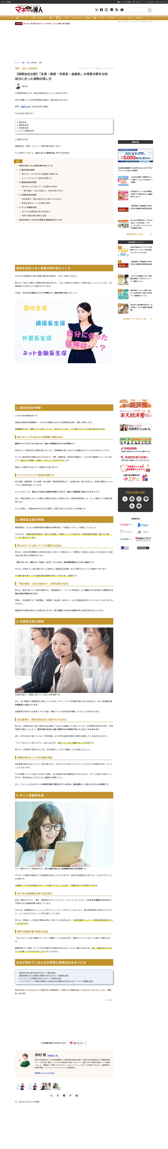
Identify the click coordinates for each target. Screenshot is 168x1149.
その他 (138, 18)
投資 (50, 18)
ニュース (42, 18)
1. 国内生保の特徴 (26, 169)
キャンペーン (77, 18)
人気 (33, 18)
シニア (67, 18)
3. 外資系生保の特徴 (27, 194)
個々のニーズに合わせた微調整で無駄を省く (40, 173)
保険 (87, 18)
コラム (129, 18)
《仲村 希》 (109, 1000)
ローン (102, 18)
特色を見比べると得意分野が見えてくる (36, 165)
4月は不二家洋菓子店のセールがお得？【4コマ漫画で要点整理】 (47, 23)
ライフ (121, 18)
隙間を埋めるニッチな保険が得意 (36, 203)
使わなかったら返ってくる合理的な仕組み (39, 186)
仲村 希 (40, 1054)
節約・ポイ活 (58, 17)
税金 (94, 18)
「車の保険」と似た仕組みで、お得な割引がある (42, 190)
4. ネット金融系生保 (27, 207)
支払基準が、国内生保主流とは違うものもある (41, 199)
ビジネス (112, 18)
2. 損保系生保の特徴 (27, 182)
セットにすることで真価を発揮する (37, 178)
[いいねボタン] (77, 1043)
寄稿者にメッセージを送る (45, 1073)
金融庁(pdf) (25, 106)
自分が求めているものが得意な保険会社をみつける (40, 219)
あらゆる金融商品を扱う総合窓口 (36, 211)
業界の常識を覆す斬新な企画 (34, 215)
